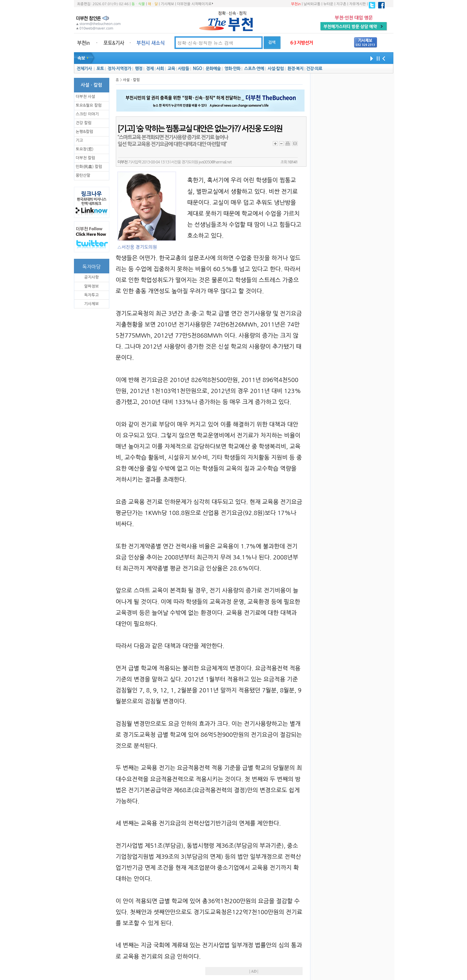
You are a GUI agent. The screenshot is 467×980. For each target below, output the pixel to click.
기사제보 (167, 4)
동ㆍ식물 (138, 4)
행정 (138, 68)
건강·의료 (314, 68)
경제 (150, 68)
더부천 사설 (85, 97)
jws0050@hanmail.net (214, 162)
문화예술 (213, 68)
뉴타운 (328, 4)
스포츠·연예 (254, 68)
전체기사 (84, 68)
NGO (197, 68)
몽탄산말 (83, 175)
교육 (171, 68)
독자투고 (91, 295)
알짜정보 (91, 286)
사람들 (183, 68)
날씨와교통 (312, 4)
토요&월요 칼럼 (89, 105)
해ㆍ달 (153, 4)
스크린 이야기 (87, 114)
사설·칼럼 (275, 68)
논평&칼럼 (84, 132)
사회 (160, 68)
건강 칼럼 (83, 123)
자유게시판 (357, 4)
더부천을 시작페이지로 (195, 4)
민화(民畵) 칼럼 (89, 167)
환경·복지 (295, 68)
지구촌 (341, 4)
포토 (100, 68)
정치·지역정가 (119, 68)
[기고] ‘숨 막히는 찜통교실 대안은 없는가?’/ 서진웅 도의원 (200, 129)
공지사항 (91, 277)
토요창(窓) (85, 149)
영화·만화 (232, 68)
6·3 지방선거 (301, 43)
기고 (79, 140)
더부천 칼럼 (85, 158)
